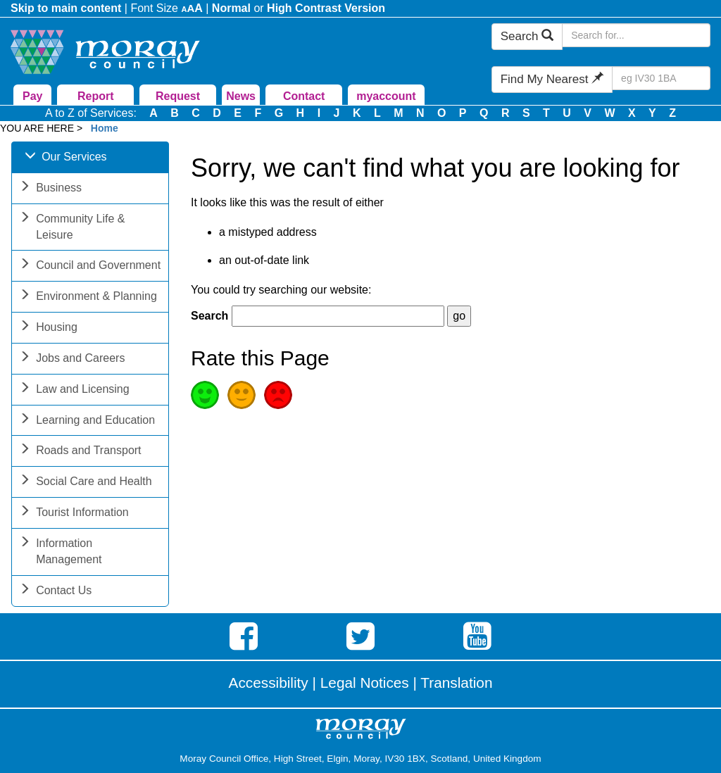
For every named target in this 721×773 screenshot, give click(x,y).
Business (50, 189)
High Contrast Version (326, 8)
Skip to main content (66, 8)
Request (178, 96)
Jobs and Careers (72, 359)
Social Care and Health (85, 483)
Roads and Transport (80, 452)
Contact (304, 96)
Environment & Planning (88, 297)
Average (241, 395)
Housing (48, 328)
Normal (231, 8)
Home (104, 128)
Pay (32, 96)
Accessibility (268, 682)
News (241, 96)
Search (527, 36)
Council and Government (90, 266)
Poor (278, 395)
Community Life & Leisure (72, 228)
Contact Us (55, 592)
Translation (456, 682)
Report (95, 96)
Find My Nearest (552, 79)
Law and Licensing (74, 390)
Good (205, 395)
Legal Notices (364, 682)
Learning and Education (87, 421)
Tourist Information (74, 513)
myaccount (385, 96)
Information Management (60, 552)
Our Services (65, 158)
